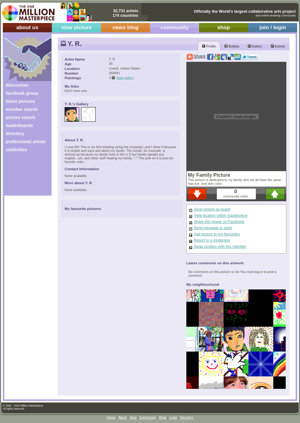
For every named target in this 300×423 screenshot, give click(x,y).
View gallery (125, 78)
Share (199, 56)
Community (147, 417)
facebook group (22, 93)
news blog (125, 27)
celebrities (16, 149)
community (175, 27)
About (122, 417)
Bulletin (232, 46)
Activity (278, 46)
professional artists (26, 141)
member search (22, 109)
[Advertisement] (23, 176)
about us (27, 27)
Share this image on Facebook (219, 222)
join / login (272, 27)
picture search (20, 117)
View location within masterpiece (221, 215)
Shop (162, 417)
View (133, 417)
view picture (76, 27)
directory (15, 133)
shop (223, 27)
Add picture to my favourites (217, 234)
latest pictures (20, 101)
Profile (209, 46)
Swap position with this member (220, 246)
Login (173, 417)
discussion (17, 85)
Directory (186, 417)
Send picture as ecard (212, 209)
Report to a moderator (212, 240)
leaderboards (19, 125)
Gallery (255, 46)
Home (111, 417)
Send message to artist (213, 228)
